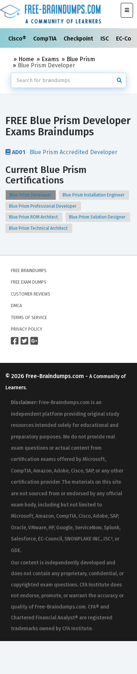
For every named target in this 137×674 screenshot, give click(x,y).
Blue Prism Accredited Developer (61, 152)
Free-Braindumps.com (55, 376)
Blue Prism (81, 59)
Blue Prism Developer (30, 195)
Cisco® (17, 38)
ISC (105, 38)
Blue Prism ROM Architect (34, 217)
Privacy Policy (26, 329)
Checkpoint (79, 38)
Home (26, 59)
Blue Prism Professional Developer (43, 206)
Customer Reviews (30, 294)
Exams (50, 59)
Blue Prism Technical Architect (39, 228)
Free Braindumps (29, 270)
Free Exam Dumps (28, 282)
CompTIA (45, 38)
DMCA (16, 305)
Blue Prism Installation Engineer (94, 195)
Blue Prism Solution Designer (98, 217)
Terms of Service (29, 317)
